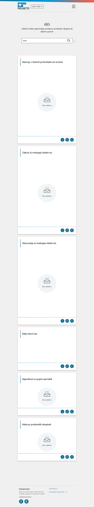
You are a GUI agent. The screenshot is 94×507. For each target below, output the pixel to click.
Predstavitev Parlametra (56, 492)
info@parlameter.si (25, 497)
